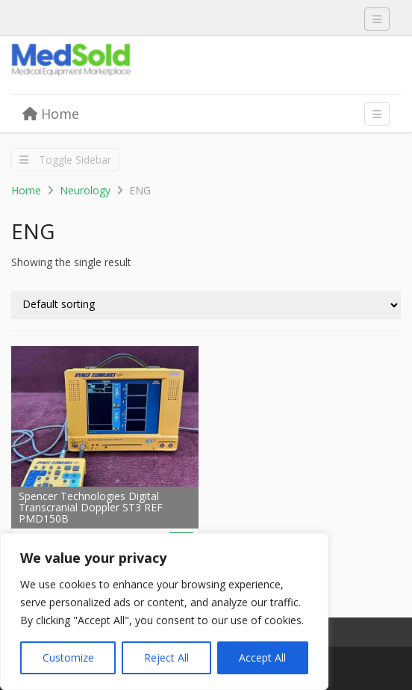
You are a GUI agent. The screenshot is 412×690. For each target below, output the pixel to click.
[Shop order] (206, 305)
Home (50, 114)
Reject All (166, 657)
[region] (164, 611)
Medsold (123, 65)
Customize (68, 657)
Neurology (85, 190)
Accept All (262, 657)
